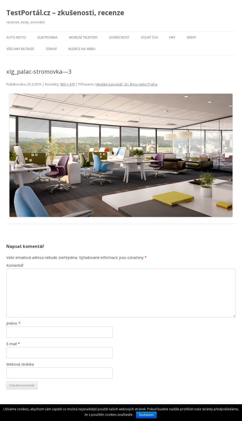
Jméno (13, 323)
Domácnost (119, 37)
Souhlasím (146, 415)
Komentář (15, 265)
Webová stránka (20, 364)
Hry (172, 37)
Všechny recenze (20, 49)
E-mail (13, 343)
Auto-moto (16, 37)
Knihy (191, 37)
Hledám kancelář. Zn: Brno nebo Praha (126, 84)
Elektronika (47, 37)
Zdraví (51, 49)
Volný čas (149, 37)
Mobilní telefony (83, 37)
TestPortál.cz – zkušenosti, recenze (65, 12)
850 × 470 (67, 84)
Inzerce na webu (82, 49)
